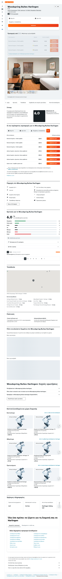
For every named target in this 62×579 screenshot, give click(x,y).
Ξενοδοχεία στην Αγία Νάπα (16, 541)
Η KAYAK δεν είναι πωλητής (34, 563)
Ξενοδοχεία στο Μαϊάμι (15, 539)
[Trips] (2, 25)
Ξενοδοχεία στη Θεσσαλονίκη (40, 537)
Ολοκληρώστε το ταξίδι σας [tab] (28, 525)
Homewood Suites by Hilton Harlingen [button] (42, 481)
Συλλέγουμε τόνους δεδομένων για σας (34, 565)
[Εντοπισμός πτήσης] (2, 18)
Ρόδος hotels (12, 543)
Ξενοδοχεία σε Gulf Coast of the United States (15, 576)
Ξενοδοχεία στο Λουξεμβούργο (40, 533)
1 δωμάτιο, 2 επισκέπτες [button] (15, 22)
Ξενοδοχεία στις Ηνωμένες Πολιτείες (40, 574)
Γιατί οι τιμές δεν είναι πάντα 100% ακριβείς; (34, 568)
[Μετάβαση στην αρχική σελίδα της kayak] (9, 2)
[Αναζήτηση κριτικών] (34, 238)
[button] (2, 2)
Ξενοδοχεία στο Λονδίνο (39, 535)
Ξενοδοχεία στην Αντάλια (39, 539)
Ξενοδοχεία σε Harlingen (30, 576)
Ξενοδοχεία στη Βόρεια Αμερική (26, 574)
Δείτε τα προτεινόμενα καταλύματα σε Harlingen (49, 465)
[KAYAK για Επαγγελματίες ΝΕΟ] (2, 21)
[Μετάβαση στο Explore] (2, 16)
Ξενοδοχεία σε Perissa (14, 535)
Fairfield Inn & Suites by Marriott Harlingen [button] (17, 429)
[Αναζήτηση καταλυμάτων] (2, 9)
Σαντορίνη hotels (13, 547)
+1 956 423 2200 (12, 12)
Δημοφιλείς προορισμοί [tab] (14, 525)
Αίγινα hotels (12, 545)
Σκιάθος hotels (37, 545)
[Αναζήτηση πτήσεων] (2, 6)
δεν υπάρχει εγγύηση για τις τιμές (35, 558)
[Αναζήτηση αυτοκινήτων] (2, 12)
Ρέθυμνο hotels (37, 547)
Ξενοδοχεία (16, 574)
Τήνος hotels (36, 543)
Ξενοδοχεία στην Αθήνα (15, 533)
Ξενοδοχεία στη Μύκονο (39, 541)
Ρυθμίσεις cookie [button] (10, 175)
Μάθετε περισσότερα (13, 169)
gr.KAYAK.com (9, 574)
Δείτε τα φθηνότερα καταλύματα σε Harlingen (49, 439)
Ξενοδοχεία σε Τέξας (53, 574)
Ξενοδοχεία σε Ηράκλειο (15, 537)
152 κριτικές (15, 14)
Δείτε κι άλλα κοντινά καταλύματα (52, 412)
